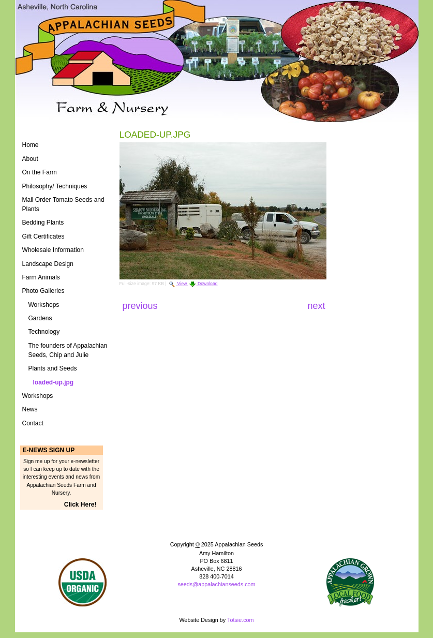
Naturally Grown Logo (82, 582)
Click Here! (80, 504)
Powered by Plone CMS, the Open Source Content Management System (216, 601)
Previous (141, 306)
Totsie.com (240, 620)
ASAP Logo (350, 582)
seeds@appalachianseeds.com (216, 584)
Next (316, 306)
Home (30, 145)
